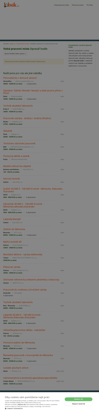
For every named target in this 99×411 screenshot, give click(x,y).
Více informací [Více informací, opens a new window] (46, 406)
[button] (33, 409)
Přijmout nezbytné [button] (78, 404)
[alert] (49, 205)
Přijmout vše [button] (78, 399)
